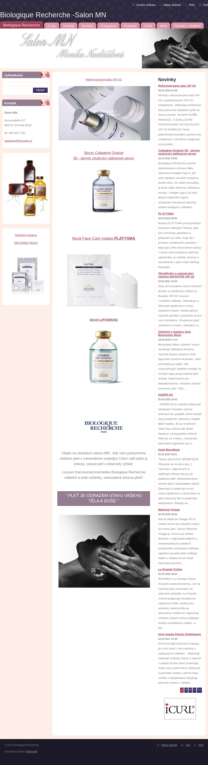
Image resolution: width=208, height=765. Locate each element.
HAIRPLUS (165, 394)
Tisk (205, 4)
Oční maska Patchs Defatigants (179, 634)
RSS (192, 4)
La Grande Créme (170, 569)
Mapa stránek (172, 4)
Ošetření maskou (26, 235)
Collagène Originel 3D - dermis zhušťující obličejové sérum (179, 152)
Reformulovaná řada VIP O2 (104, 79)
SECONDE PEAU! (26, 242)
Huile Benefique (169, 449)
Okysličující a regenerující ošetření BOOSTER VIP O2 (176, 275)
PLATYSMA (166, 213)
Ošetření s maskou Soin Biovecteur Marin (174, 333)
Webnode (31, 751)
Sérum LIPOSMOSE (103, 319)
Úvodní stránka (145, 4)
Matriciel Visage (169, 509)
